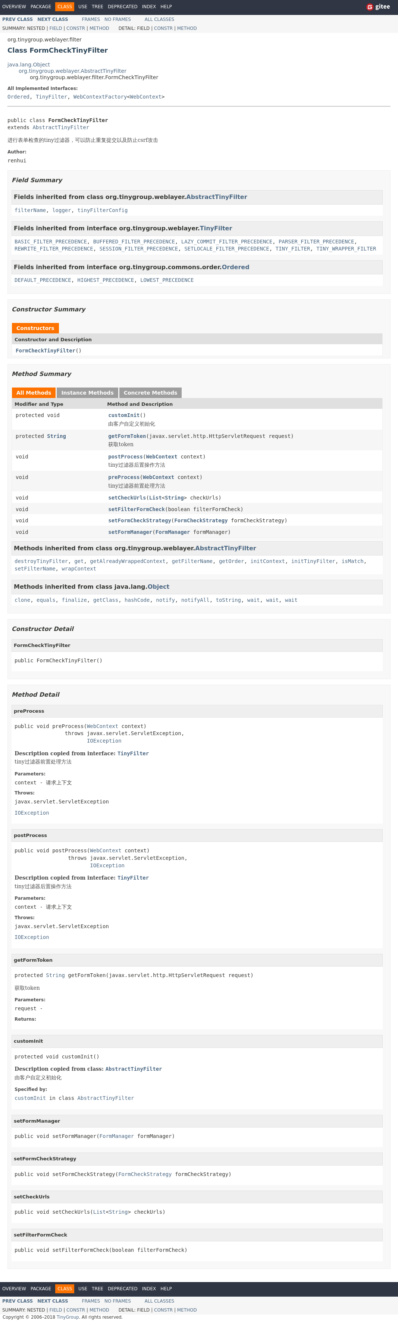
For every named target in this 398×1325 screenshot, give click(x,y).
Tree (97, 6)
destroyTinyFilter (41, 561)
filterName (30, 210)
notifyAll (195, 600)
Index (149, 6)
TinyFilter (51, 97)
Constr (75, 28)
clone (22, 600)
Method (99, 28)
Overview (14, 6)
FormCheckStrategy (201, 520)
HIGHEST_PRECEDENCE (106, 280)
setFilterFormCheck (136, 509)
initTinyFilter (313, 561)
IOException (104, 741)
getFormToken (127, 436)
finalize (74, 600)
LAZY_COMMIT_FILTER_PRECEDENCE (226, 242)
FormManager (173, 532)
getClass (105, 600)
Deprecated (123, 6)
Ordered (18, 97)
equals (46, 600)
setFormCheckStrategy (139, 520)
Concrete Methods (151, 393)
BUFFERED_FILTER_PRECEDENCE (134, 242)
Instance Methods (87, 393)
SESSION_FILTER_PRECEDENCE (139, 249)
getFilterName (192, 561)
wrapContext (79, 569)
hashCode (137, 600)
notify (165, 600)
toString (228, 600)
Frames (91, 19)
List (155, 498)
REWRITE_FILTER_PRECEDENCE (54, 249)
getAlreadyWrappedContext (127, 561)
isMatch (353, 561)
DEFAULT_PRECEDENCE (43, 280)
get (79, 561)
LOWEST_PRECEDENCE (167, 280)
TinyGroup (68, 1317)
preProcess (124, 477)
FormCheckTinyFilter (45, 351)
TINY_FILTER (293, 249)
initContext (267, 561)
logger (61, 210)
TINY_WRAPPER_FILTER (346, 249)
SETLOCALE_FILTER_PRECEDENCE (226, 249)
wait (253, 600)
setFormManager (130, 532)
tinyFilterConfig (103, 210)
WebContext (146, 97)
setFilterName (35, 569)
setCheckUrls (127, 498)
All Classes (159, 19)
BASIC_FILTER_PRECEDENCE (51, 242)
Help (166, 6)
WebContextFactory (100, 97)
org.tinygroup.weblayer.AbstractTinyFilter (72, 71)
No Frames (117, 19)
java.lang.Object (28, 65)
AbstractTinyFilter (60, 127)
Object (159, 586)
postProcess (125, 457)
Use (82, 6)
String (56, 436)
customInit (124, 415)
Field (55, 28)
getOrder (231, 561)
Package (41, 6)
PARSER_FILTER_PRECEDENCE (316, 242)
